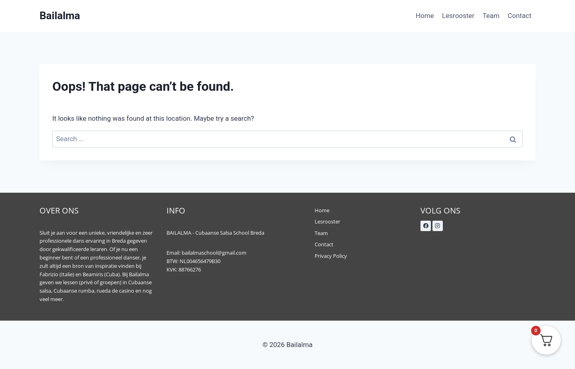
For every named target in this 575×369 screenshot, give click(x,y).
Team (491, 16)
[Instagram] (437, 226)
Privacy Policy (331, 255)
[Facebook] (425, 226)
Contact (519, 16)
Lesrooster (458, 16)
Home (425, 16)
